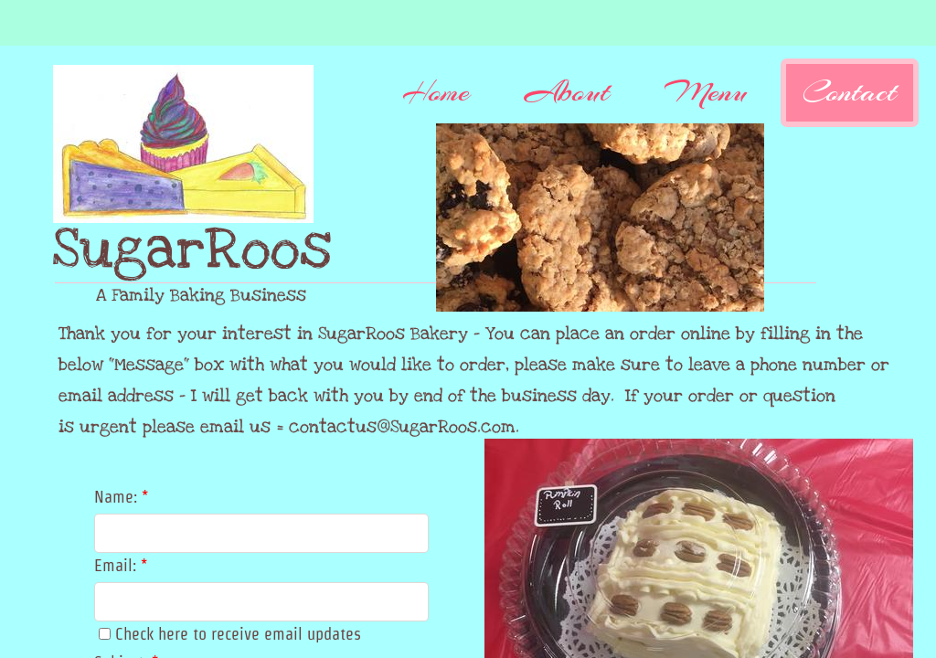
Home (436, 91)
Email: (120, 565)
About (567, 91)
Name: (121, 496)
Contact (850, 91)
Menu (706, 91)
